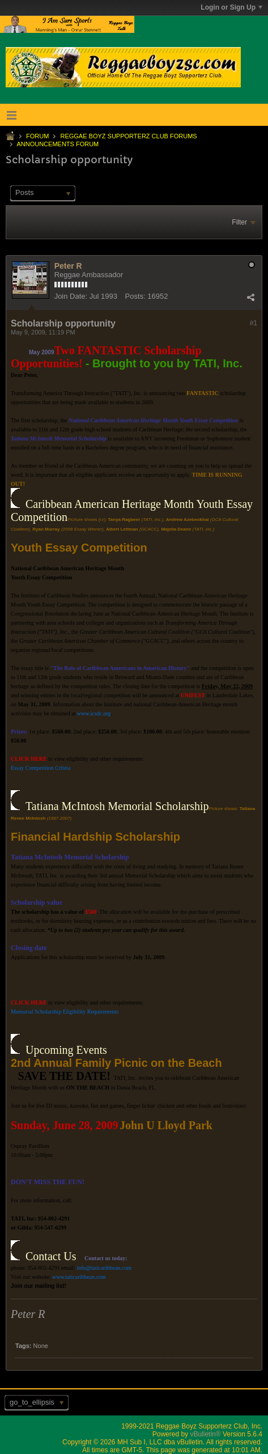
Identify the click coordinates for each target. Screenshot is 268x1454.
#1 (253, 323)
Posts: (135, 296)
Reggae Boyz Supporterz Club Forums (128, 136)
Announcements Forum (57, 144)
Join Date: (71, 296)
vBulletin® (205, 1434)
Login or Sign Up (231, 7)
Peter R (68, 265)
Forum (37, 136)
